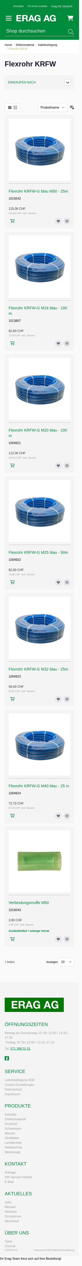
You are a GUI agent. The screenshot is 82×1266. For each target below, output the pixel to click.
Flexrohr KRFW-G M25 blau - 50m (38, 552)
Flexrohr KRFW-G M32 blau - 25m (38, 669)
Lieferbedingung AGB (19, 1080)
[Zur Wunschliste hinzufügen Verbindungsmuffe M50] (58, 939)
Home (8, 44)
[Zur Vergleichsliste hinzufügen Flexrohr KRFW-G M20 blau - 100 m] (66, 465)
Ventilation (12, 1138)
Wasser (10, 1133)
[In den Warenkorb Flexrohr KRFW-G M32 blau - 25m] (12, 699)
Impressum (12, 1094)
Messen (10, 1207)
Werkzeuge (13, 1152)
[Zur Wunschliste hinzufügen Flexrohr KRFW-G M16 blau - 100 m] (58, 343)
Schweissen (13, 1128)
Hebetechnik (13, 1147)
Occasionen (13, 1216)
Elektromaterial (25, 44)
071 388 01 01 (20, 1048)
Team (8, 1241)
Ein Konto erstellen (37, 6)
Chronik (10, 1246)
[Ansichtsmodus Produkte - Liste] (9, 107)
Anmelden (18, 6)
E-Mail (9, 1182)
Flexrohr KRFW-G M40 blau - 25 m (39, 786)
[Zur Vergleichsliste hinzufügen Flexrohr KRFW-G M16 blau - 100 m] (66, 343)
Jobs (8, 1202)
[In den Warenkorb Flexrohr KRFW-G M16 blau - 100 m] (12, 343)
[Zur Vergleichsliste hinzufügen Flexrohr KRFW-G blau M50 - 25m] (66, 221)
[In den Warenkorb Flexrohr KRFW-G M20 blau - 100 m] (12, 465)
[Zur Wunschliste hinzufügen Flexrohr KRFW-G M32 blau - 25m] (58, 699)
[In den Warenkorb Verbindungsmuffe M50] (12, 939)
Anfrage (10, 1172)
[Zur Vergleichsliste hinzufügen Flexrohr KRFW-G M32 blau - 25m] (66, 699)
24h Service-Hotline (18, 1177)
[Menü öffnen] (9, 18)
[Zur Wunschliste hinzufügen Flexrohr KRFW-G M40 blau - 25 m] (58, 815)
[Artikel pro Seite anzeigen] (66, 962)
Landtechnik (13, 1142)
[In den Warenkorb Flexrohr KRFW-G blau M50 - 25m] (12, 221)
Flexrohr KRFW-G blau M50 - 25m (38, 191)
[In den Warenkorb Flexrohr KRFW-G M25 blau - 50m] (12, 582)
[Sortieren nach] (52, 107)
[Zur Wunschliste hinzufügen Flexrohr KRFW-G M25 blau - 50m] (58, 582)
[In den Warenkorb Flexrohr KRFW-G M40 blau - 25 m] (12, 815)
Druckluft (11, 1124)
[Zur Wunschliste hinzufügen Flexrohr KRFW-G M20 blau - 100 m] (58, 465)
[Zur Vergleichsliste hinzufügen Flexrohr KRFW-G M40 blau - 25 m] (66, 815)
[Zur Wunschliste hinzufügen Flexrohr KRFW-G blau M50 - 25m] (58, 221)
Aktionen (11, 1211)
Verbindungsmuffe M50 (29, 902)
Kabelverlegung (47, 44)
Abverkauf (12, 1221)
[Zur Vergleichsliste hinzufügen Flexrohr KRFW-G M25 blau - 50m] (66, 582)
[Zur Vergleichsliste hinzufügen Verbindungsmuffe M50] (66, 939)
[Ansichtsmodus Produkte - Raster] (15, 107)
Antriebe (10, 1114)
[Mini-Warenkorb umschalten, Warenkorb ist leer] (70, 18)
